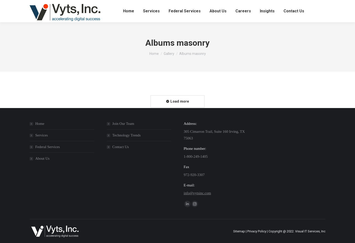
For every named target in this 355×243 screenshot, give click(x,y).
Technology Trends (126, 135)
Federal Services (47, 147)
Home (39, 124)
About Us (42, 158)
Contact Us (120, 147)
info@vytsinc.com (197, 193)
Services (41, 135)
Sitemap (239, 231)
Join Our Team (123, 124)
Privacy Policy (256, 231)
